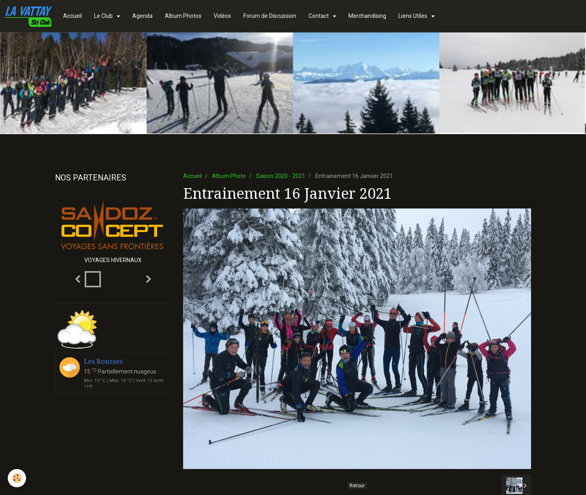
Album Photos (183, 16)
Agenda (142, 16)
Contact (319, 16)
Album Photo (229, 176)
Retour (357, 485)
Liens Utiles (413, 16)
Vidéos (222, 16)
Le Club (104, 16)
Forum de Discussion (269, 16)
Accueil (72, 16)
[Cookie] (17, 478)
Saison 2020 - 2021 (280, 176)
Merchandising (367, 16)
